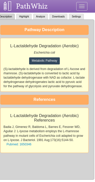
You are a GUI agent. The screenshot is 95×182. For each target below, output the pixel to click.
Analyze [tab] (40, 16)
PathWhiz (32, 6)
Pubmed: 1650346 (19, 144)
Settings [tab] (76, 16)
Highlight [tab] (24, 16)
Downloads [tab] (58, 16)
